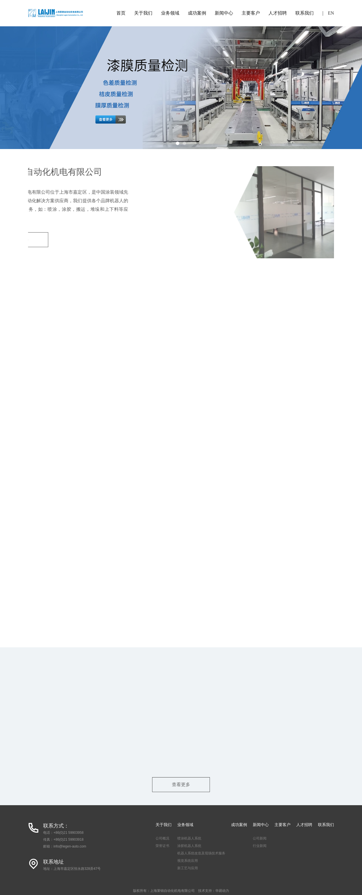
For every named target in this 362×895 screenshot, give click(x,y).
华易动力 (222, 891)
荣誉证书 (162, 846)
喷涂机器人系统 (189, 838)
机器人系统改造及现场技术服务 (201, 853)
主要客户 (251, 13)
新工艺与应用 (187, 868)
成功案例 (197, 13)
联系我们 (304, 13)
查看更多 (181, 789)
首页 (121, 13)
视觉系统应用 (187, 861)
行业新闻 (259, 846)
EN (331, 13)
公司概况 (162, 838)
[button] (177, 143)
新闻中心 (224, 13)
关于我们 (143, 13)
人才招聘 (277, 13)
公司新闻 (259, 838)
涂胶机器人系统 (189, 846)
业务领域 (170, 13)
